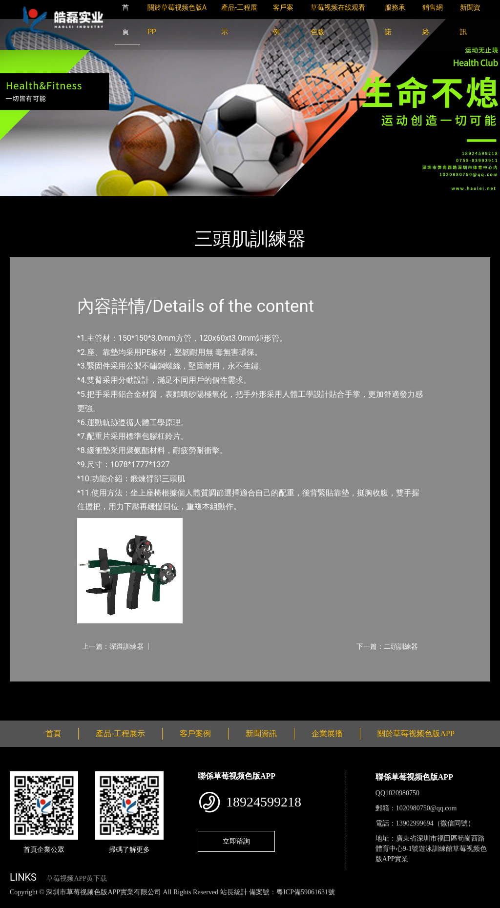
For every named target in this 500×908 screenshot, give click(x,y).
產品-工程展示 (68, 203)
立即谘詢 (236, 841)
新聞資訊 (261, 733)
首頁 (27, 203)
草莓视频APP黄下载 (76, 878)
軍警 (110, 203)
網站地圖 (14, 902)
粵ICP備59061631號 (305, 892)
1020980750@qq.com (426, 808)
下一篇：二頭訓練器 (387, 646)
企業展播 (327, 733)
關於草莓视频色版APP (415, 733)
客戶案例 (195, 733)
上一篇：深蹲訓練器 (113, 646)
